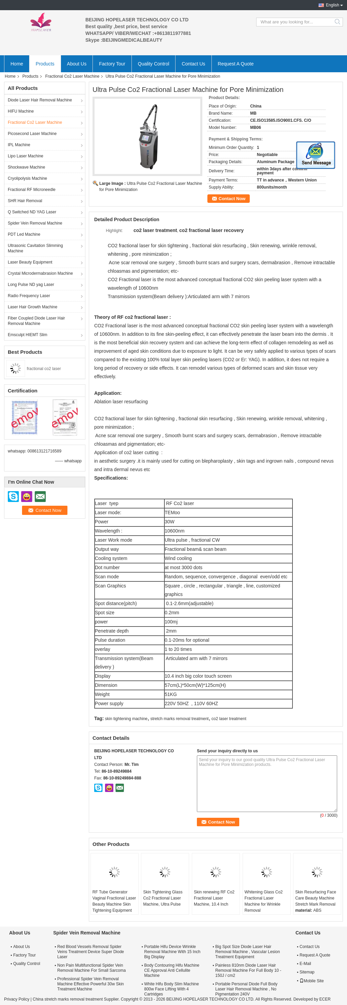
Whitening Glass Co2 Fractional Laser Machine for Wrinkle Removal (264, 901)
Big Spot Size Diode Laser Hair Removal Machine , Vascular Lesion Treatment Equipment (247, 951)
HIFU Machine (21, 111)
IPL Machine (19, 144)
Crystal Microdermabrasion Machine (40, 273)
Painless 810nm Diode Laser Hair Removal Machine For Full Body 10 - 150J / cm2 (248, 970)
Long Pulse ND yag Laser (31, 284)
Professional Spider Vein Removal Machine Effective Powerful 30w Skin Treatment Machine (90, 984)
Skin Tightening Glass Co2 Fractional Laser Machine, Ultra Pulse (162, 898)
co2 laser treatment (228, 718)
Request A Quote (236, 63)
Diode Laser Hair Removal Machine (40, 100)
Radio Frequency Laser (29, 295)
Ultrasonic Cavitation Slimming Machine (35, 248)
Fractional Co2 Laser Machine (72, 76)
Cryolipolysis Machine (27, 178)
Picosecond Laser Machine (32, 133)
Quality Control (153, 63)
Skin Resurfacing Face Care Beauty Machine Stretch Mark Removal (315, 898)
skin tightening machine (126, 718)
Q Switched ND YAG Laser (32, 212)
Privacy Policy (16, 999)
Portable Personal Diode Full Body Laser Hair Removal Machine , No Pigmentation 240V (246, 989)
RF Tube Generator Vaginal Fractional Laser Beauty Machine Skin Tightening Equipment (114, 901)
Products (45, 63)
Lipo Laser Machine (25, 156)
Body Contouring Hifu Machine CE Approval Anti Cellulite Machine (171, 970)
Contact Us (193, 63)
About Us (77, 63)
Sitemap (307, 972)
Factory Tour (112, 63)
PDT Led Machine (24, 234)
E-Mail (305, 963)
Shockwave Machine (26, 167)
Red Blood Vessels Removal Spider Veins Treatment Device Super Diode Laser (90, 951)
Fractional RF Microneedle (32, 189)
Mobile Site (312, 981)
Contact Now (232, 198)
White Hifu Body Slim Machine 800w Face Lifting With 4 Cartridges (171, 989)
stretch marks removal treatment (179, 718)
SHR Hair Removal (25, 200)
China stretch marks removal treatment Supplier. (77, 999)
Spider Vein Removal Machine (35, 223)
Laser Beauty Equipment (30, 262)
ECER (324, 999)
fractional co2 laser (44, 368)
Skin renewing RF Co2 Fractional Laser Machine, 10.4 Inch (214, 898)
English (332, 5)
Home (17, 63)
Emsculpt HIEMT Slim (27, 334)
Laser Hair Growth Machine (32, 307)
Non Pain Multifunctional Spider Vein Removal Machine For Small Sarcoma (91, 968)
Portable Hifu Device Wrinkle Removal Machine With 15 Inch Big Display (172, 951)
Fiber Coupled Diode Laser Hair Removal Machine (36, 321)
